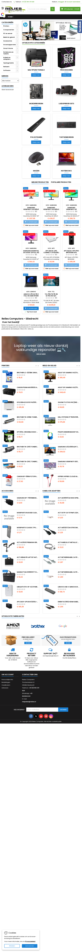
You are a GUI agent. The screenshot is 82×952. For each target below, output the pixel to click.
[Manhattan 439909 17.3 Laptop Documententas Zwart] (10, 590)
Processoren (66, 70)
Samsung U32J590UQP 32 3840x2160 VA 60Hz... (68, 461)
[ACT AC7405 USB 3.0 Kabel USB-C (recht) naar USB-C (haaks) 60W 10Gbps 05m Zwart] (51, 497)
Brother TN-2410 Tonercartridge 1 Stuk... (27, 461)
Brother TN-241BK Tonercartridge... (27, 432)
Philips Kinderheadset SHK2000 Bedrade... (68, 447)
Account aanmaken (73, 2)
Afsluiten (12, 946)
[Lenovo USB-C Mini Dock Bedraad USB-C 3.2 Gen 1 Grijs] (51, 601)
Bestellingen (6, 682)
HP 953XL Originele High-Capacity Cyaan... (27, 372)
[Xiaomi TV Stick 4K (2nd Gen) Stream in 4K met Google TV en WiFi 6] (51, 416)
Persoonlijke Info (7, 680)
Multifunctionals (36, 70)
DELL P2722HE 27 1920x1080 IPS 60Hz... (68, 432)
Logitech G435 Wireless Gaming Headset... (68, 372)
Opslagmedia (8, 63)
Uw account (8, 674)
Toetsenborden (66, 137)
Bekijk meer (37, 75)
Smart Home (8, 48)
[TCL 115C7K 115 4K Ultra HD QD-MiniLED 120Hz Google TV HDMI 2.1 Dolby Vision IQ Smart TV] (51, 276)
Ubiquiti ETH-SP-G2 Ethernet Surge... (27, 606)
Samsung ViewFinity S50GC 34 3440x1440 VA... (68, 476)
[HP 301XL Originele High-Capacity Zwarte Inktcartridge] (10, 446)
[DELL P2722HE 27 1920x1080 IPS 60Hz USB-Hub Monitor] (51, 431)
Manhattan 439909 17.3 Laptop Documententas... (27, 591)
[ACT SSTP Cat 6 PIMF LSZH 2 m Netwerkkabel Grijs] (51, 526)
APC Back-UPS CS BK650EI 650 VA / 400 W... (27, 502)
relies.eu (31, 329)
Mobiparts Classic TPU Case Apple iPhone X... (27, 547)
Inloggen (61, 2)
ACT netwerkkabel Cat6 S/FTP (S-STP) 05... (68, 587)
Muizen (36, 171)
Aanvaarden (29, 946)
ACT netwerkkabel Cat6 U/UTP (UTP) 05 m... (68, 572)
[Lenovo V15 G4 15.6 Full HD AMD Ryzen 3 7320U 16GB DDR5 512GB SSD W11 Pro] (31, 275)
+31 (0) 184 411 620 (28, 2)
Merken (5, 76)
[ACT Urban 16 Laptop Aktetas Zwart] (10, 576)
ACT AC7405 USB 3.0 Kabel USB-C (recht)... (68, 498)
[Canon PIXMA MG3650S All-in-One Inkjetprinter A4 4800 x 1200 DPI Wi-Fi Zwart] (10, 401)
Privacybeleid (30, 941)
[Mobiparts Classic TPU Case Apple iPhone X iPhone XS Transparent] (10, 546)
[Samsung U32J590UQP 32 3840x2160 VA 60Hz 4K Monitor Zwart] (51, 460)
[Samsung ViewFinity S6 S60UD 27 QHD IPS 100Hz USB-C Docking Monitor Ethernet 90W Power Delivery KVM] (71, 190)
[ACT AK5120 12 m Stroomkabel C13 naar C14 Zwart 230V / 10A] (51, 541)
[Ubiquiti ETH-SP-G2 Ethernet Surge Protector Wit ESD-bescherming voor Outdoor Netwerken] (10, 605)
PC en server (7, 33)
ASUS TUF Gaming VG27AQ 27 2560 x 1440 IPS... (68, 387)
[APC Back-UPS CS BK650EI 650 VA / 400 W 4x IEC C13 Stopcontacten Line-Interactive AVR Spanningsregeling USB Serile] (10, 501)
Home (10, 17)
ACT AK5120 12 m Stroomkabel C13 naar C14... (68, 542)
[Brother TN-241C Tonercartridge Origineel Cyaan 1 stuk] (10, 475)
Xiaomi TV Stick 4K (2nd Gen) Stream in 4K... (68, 417)
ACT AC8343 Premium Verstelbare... (27, 562)
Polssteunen (36, 137)
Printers (6, 26)
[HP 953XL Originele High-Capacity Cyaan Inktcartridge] (10, 371)
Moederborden (36, 103)
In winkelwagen (31, 222)
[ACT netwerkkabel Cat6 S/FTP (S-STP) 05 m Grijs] (51, 586)
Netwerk (6, 67)
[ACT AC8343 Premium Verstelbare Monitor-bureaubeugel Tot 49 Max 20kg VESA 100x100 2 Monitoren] (10, 561)
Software (6, 70)
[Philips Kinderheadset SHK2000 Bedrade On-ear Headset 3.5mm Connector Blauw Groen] (51, 446)
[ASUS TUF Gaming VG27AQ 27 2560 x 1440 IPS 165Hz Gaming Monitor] (51, 386)
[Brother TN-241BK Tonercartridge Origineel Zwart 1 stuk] (10, 431)
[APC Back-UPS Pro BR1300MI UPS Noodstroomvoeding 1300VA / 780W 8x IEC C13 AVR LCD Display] (71, 233)
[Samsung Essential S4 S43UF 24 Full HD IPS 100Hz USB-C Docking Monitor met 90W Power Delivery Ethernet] (31, 233)
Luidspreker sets (66, 103)
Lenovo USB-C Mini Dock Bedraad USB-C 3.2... (68, 602)
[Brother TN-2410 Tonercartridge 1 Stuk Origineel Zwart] (10, 460)
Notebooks (66, 171)
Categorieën (7, 22)
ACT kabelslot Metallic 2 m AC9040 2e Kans (68, 557)
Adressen (5, 688)
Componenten (8, 30)
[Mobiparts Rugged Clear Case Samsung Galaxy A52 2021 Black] (10, 531)
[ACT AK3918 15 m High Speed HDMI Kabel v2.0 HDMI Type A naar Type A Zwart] (51, 512)
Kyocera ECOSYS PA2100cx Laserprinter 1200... (27, 417)
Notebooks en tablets (8, 53)
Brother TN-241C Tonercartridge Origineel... (27, 476)
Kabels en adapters (6, 58)
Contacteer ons (7, 2)
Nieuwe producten (40, 182)
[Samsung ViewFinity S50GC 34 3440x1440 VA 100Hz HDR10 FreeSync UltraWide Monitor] (51, 475)
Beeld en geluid (9, 37)
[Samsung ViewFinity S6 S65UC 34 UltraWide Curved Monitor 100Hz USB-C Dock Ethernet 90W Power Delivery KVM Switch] (51, 190)
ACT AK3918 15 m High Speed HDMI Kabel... (68, 513)
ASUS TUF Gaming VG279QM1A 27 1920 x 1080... (68, 402)
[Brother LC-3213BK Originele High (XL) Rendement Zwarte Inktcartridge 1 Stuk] (10, 386)
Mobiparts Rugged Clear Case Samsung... (27, 532)
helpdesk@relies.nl (29, 702)
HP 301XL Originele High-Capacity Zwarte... (27, 447)
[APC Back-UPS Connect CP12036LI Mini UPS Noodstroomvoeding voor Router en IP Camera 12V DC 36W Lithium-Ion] (51, 233)
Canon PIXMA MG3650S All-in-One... (27, 402)
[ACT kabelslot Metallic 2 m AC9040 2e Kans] (51, 556)
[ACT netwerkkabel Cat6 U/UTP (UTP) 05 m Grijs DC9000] (51, 571)
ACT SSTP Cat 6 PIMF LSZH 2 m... (68, 527)
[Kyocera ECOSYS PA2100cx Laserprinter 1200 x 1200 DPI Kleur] (10, 416)
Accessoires (7, 41)
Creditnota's (6, 685)
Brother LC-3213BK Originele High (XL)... (27, 387)
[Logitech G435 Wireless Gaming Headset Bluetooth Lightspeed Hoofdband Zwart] (51, 371)
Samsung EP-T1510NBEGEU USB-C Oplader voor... (27, 517)
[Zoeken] (41, 9)
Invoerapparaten (9, 45)
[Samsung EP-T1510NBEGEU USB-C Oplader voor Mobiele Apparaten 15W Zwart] (10, 516)
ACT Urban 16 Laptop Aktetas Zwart (27, 577)
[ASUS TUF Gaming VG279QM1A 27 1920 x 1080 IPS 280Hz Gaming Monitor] (51, 401)
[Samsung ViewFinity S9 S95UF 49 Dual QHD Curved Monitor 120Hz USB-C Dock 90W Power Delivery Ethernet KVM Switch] (31, 190)
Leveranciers (8, 86)
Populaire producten (61, 182)
